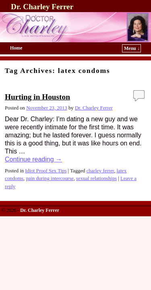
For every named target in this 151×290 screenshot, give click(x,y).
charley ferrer (100, 171)
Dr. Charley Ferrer (42, 6)
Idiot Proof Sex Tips (45, 171)
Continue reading (33, 159)
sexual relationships (96, 178)
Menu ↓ (132, 48)
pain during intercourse (49, 178)
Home (16, 48)
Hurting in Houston (37, 97)
